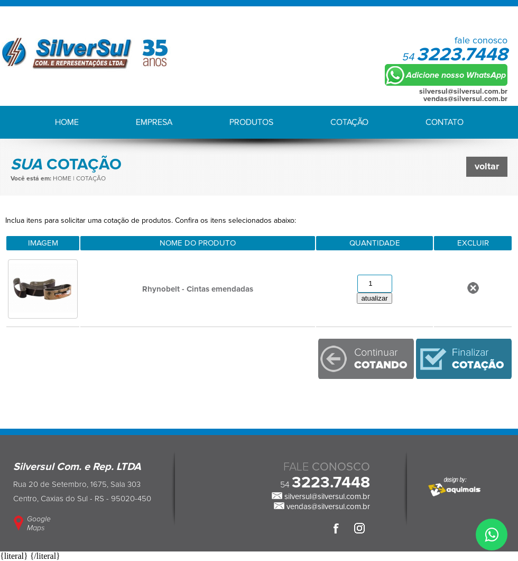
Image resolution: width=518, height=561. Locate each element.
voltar (487, 166)
